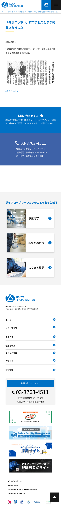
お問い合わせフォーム (30, 383)
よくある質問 (11, 353)
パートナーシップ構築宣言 (16, 494)
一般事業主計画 (13, 485)
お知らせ (9, 360)
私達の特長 (10, 345)
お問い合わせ (11, 327)
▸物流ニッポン (12, 91)
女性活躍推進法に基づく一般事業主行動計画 (22, 489)
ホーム (8, 320)
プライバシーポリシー (15, 481)
